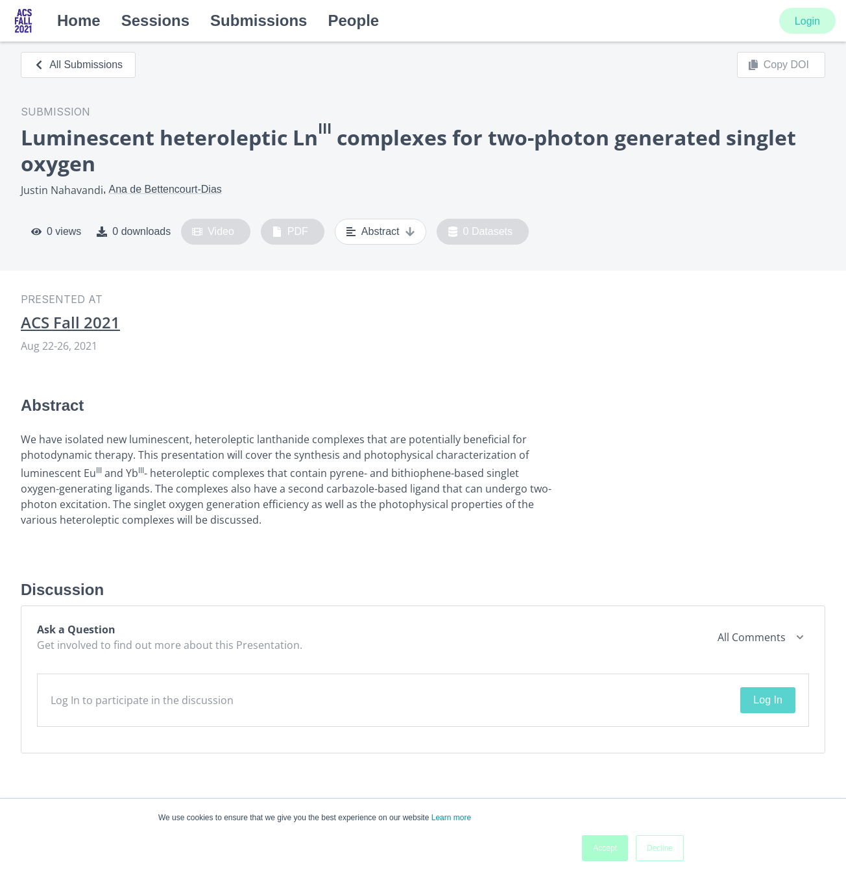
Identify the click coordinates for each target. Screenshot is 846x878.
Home (79, 20)
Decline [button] (660, 848)
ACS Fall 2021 (70, 322)
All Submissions (78, 64)
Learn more (451, 817)
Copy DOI (778, 65)
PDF (290, 231)
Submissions (258, 20)
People (353, 20)
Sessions (155, 20)
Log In (767, 699)
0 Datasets (480, 231)
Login (807, 21)
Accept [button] (605, 848)
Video (213, 231)
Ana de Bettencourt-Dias (164, 189)
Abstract (380, 231)
